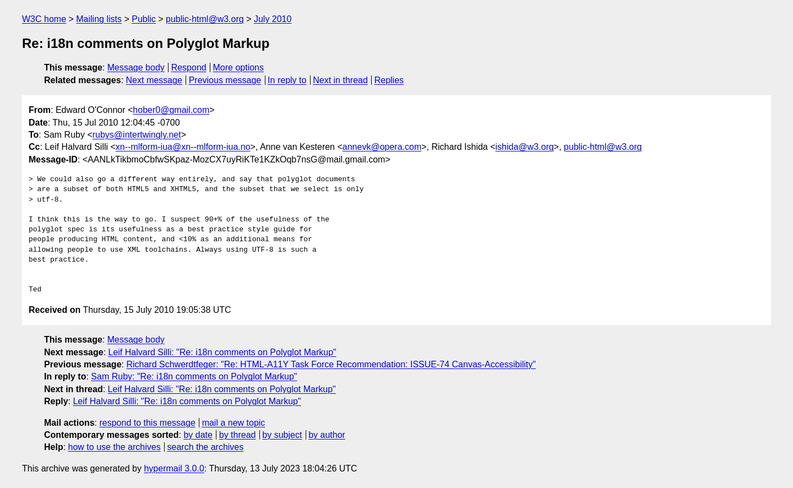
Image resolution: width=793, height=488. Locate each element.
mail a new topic (233, 422)
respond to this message (147, 422)
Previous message (225, 80)
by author (326, 435)
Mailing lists (99, 19)
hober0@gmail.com (171, 110)
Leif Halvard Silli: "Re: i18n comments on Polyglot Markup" (222, 352)
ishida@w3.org (525, 146)
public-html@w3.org (205, 19)
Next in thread (340, 80)
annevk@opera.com (382, 146)
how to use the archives (114, 447)
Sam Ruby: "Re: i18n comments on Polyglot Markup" (194, 376)
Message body (136, 67)
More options (238, 67)
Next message (154, 80)
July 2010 (273, 19)
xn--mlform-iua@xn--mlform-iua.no (183, 146)
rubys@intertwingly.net (137, 134)
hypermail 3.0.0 (174, 468)
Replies (389, 80)
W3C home (44, 19)
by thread (237, 435)
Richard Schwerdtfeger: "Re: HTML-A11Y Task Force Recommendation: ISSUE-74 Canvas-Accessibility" (331, 364)
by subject (282, 435)
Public (144, 19)
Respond (189, 67)
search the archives (205, 447)
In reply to (287, 80)
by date (197, 435)
